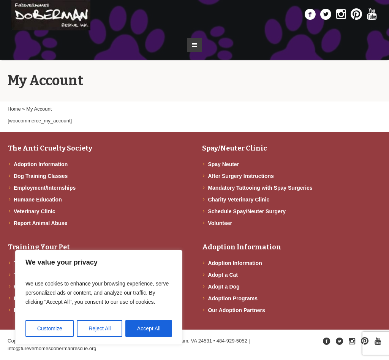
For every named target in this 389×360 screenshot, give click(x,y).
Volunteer (220, 223)
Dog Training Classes (41, 176)
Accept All (148, 328)
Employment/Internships (45, 188)
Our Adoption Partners (236, 310)
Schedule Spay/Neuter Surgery (247, 211)
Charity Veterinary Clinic (238, 200)
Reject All (100, 328)
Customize (49, 328)
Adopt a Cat (223, 275)
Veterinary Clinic (34, 211)
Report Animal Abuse (40, 223)
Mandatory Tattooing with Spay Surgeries (260, 188)
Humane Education (38, 200)
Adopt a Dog (223, 287)
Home (14, 109)
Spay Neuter (223, 164)
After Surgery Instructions (241, 176)
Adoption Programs (233, 298)
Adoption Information (41, 164)
